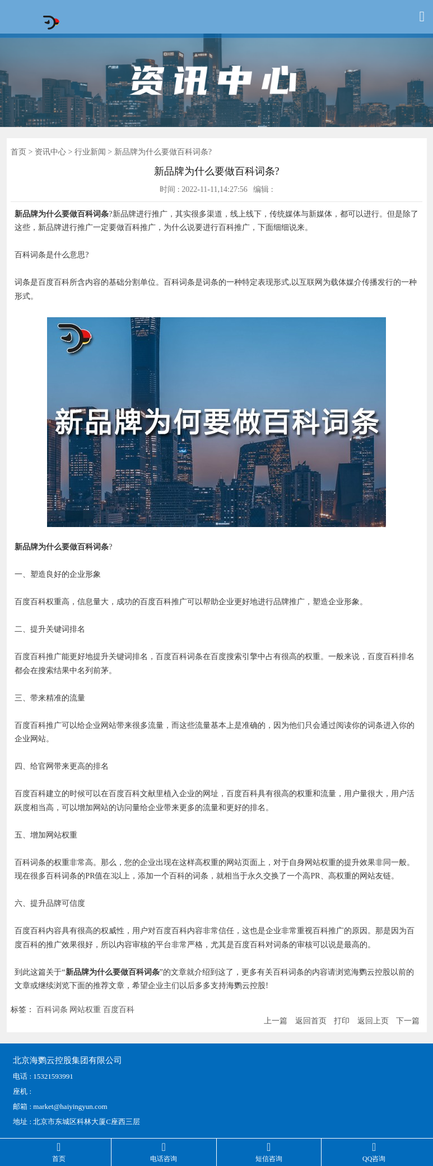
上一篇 (275, 1021)
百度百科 (118, 1009)
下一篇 (408, 1021)
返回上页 (373, 1021)
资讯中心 (50, 152)
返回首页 (311, 1021)
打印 (342, 1021)
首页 (18, 152)
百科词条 (52, 1009)
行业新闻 (90, 152)
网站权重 (85, 1009)
